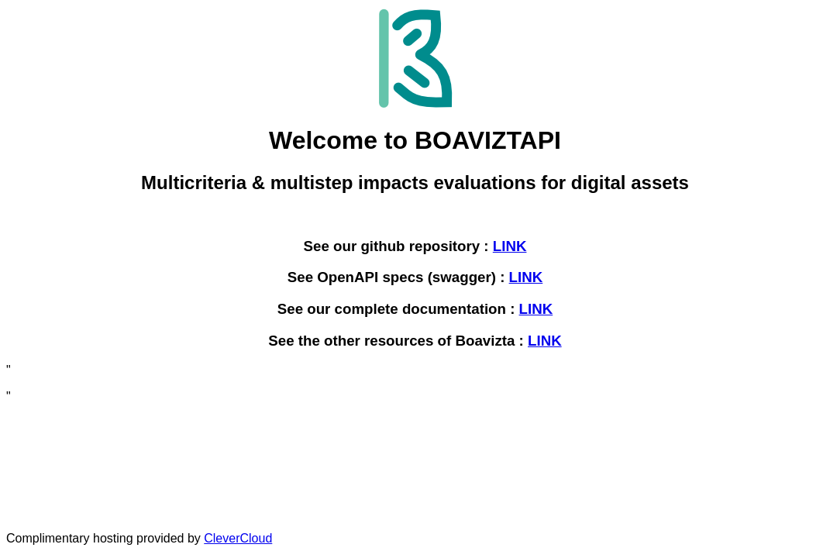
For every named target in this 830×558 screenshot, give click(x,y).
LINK (510, 246)
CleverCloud (238, 538)
